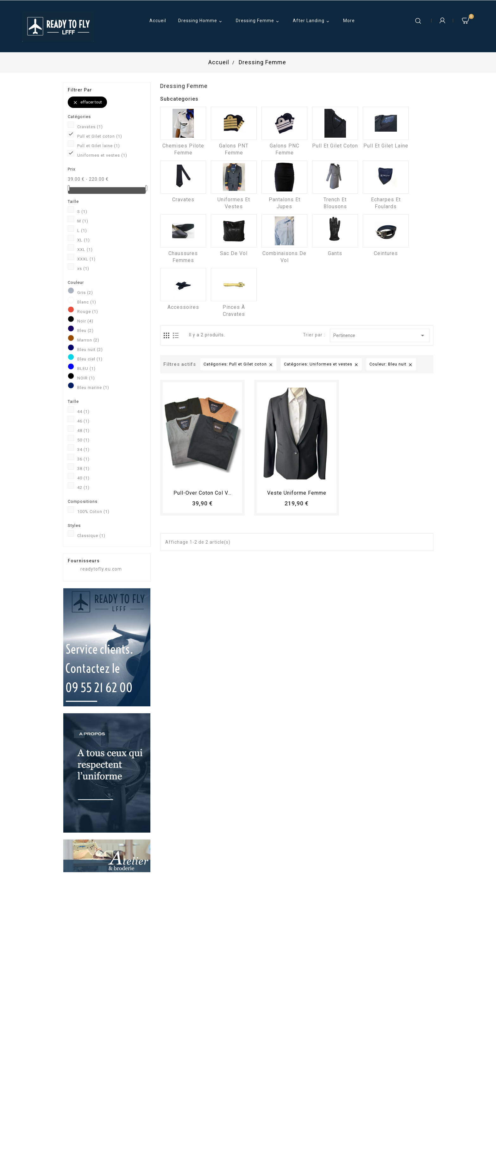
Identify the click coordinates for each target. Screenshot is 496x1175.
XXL (85, 249)
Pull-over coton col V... (202, 493)
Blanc (86, 302)
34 (83, 449)
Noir (85, 321)
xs (83, 268)
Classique (91, 535)
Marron (88, 340)
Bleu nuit (90, 349)
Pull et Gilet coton (99, 136)
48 (83, 430)
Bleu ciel (90, 359)
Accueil (157, 20)
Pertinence (379, 335)
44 (83, 411)
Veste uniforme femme (296, 493)
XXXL (86, 259)
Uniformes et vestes (102, 155)
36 (83, 459)
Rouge (87, 311)
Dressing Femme (258, 21)
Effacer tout (87, 102)
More (349, 20)
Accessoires (183, 307)
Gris (85, 292)
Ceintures (386, 253)
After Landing (312, 21)
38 (83, 468)
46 (83, 421)
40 (83, 478)
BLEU (86, 368)
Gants (335, 253)
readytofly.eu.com (101, 569)
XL (83, 240)
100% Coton (93, 511)
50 (83, 440)
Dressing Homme (201, 21)
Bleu (85, 330)
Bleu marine (93, 387)
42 (83, 487)
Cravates (90, 126)
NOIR (86, 378)
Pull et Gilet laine (98, 145)
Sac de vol (234, 253)
